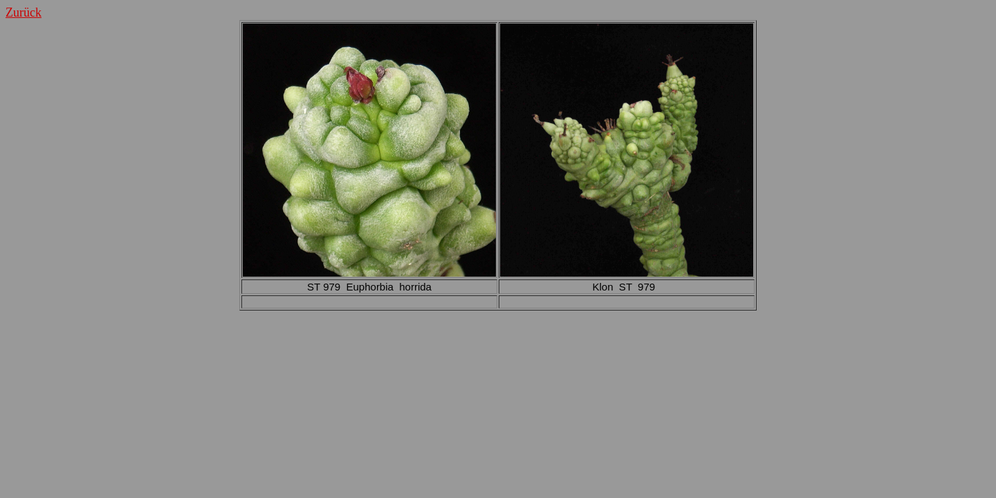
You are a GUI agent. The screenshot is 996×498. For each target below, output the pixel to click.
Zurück (24, 12)
